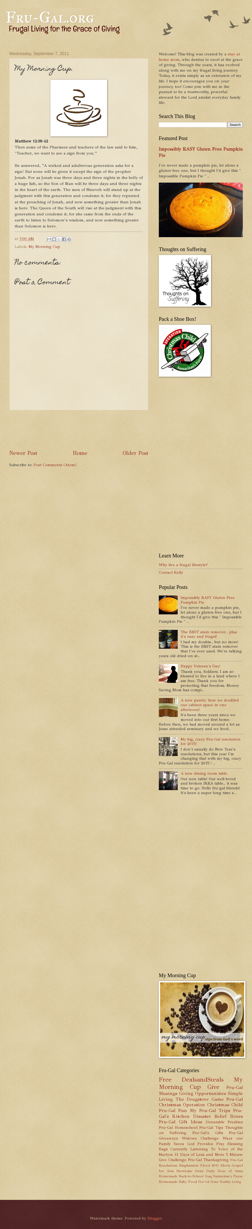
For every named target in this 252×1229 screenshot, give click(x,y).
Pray (220, 1143)
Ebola (225, 1165)
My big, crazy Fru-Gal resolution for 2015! (210, 741)
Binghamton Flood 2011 (199, 1165)
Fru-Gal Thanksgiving (208, 1159)
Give (213, 1087)
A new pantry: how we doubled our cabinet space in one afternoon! (210, 705)
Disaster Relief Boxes (218, 1116)
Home (80, 453)
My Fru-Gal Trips (210, 1110)
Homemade (168, 1176)
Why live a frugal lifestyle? (183, 564)
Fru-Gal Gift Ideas (180, 1122)
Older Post (135, 453)
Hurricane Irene (190, 1171)
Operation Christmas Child (213, 1105)
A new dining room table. (204, 773)
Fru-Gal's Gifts (207, 1132)
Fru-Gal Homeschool (178, 1127)
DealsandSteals (203, 1079)
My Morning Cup (44, 246)
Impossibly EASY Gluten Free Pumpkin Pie (208, 600)
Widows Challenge (200, 1138)
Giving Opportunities (202, 1093)
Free (165, 1079)
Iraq (208, 1176)
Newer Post (23, 453)
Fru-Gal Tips (211, 1127)
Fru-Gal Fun (173, 1110)
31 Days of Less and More (199, 1154)
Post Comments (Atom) (55, 464)
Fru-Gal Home (208, 1182)
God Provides (200, 1143)
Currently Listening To (192, 1149)
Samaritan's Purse (228, 1176)
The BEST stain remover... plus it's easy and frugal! (209, 634)
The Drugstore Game (200, 1099)
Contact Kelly (171, 572)
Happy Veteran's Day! (200, 666)
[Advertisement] (104, 429)
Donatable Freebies (224, 1122)
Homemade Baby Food (178, 1181)
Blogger (155, 1218)
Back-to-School (191, 1176)
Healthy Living (230, 1182)
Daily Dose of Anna (224, 1171)
